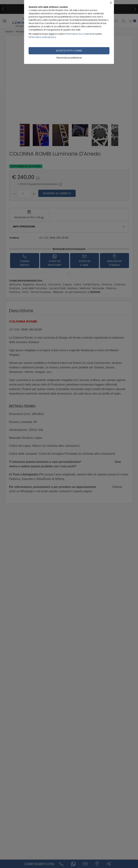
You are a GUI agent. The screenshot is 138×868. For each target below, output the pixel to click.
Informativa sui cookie (77, 33)
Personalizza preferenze (69, 57)
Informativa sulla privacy (42, 37)
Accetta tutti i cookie (69, 50)
